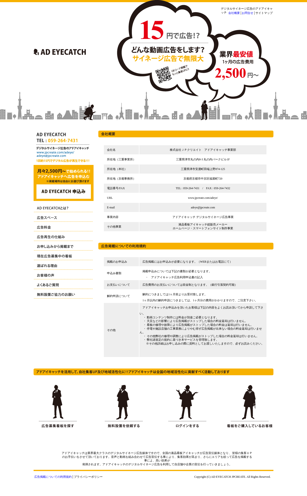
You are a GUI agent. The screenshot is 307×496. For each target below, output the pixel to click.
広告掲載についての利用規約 (53, 476)
